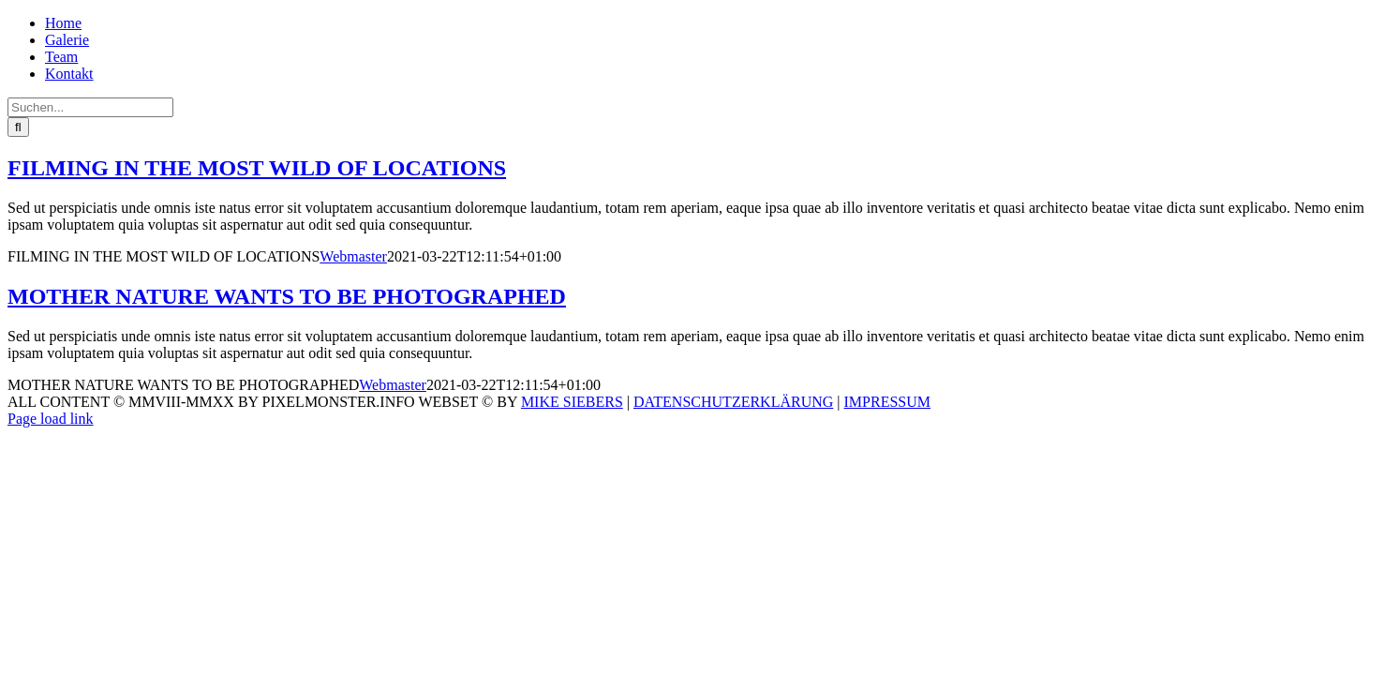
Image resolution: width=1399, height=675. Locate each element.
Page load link (50, 419)
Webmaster (353, 256)
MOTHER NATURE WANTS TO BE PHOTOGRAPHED (286, 296)
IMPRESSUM (887, 402)
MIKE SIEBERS (572, 402)
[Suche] (18, 127)
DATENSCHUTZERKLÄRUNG (733, 402)
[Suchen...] (90, 107)
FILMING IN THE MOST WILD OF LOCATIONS (256, 168)
